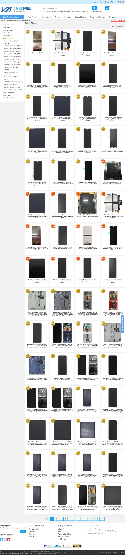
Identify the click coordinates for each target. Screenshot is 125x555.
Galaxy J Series (7, 95)
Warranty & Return (64, 536)
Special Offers (80, 17)
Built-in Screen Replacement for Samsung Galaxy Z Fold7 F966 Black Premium (62, 54)
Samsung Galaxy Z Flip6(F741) (13, 54)
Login (95, 2)
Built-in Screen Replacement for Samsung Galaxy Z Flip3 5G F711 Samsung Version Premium (37, 184)
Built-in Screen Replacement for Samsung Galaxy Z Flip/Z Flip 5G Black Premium (62, 184)
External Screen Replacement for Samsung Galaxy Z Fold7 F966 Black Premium (87, 54)
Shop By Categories (10, 17)
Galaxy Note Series (8, 30)
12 (102, 519)
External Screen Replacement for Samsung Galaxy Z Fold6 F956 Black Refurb (62, 281)
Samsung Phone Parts (12, 20)
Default (119, 26)
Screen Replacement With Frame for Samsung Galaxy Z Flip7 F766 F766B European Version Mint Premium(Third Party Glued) (87, 314)
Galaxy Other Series (8, 98)
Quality (31, 531)
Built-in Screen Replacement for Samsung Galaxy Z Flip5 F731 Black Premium (87, 119)
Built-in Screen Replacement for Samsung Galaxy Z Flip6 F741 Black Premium (112, 86)
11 (97, 519)
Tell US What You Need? (118, 21)
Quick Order (62, 539)
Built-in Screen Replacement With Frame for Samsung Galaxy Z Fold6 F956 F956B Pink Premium (112, 508)
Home (1, 20)
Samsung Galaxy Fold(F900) (12, 87)
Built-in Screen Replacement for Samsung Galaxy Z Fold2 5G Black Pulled (112, 184)
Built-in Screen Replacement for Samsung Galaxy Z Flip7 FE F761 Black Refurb (37, 248)
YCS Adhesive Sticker (96, 11)
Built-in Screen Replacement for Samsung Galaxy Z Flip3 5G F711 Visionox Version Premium (62, 86)
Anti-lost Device (46, 11)
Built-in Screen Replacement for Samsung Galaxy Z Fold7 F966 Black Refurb (113, 216)
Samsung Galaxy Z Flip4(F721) (13, 64)
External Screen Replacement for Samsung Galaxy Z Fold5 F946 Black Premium (113, 119)
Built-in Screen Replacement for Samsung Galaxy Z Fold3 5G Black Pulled (37, 216)
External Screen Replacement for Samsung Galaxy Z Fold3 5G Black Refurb (112, 281)
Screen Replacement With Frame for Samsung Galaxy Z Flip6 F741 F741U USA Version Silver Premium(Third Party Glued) (113, 476)
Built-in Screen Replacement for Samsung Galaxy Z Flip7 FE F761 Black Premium (112, 54)
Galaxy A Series (7, 33)
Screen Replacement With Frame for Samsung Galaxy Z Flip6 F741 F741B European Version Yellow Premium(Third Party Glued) (37, 476)
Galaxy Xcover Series (9, 92)
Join (101, 2)
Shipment (32, 536)
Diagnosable (46, 17)
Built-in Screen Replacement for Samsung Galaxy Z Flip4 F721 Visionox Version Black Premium (37, 86)
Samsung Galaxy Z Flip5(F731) (13, 59)
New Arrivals (32, 17)
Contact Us (113, 17)
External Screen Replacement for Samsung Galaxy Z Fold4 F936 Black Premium (87, 151)
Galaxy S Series (7, 27)
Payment (32, 534)
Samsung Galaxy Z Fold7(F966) (13, 46)
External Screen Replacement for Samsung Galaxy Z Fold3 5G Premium (112, 150)
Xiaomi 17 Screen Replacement (61, 11)
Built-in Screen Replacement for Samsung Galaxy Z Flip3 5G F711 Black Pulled (62, 216)
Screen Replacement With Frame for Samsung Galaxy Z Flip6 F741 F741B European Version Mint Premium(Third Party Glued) (87, 411)
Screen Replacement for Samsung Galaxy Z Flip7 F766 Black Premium (37, 53)
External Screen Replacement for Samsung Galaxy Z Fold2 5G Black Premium (87, 184)
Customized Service (97, 17)
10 (92, 519)
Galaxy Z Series (25, 20)
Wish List (121, 2)
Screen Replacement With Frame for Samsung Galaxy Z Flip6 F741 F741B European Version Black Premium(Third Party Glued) (62, 508)
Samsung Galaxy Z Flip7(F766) (13, 48)
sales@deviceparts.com (98, 529)
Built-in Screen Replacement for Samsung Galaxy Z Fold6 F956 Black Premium (87, 86)
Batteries (67, 17)
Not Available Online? (122, 324)
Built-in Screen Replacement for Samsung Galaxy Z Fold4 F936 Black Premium (37, 151)
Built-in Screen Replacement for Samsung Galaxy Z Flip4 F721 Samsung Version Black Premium (62, 151)
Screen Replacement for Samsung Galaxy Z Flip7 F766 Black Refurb (62, 248)
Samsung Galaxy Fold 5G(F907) (13, 90)
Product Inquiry (34, 529)
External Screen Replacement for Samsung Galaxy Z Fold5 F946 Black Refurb (87, 281)
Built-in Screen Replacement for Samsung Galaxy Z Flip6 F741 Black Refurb (87, 248)
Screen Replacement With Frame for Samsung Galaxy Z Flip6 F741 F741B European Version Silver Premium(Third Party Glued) (113, 411)
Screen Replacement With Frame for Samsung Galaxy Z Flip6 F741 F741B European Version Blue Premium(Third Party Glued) (112, 443)
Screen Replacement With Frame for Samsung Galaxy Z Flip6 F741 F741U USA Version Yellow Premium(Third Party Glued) (87, 476)
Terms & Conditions (64, 534)
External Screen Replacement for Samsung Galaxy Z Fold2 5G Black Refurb (112, 248)
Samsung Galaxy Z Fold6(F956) (13, 51)
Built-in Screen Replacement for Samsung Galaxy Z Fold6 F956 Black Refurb (37, 281)
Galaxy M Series (7, 35)
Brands (57, 17)
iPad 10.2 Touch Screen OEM (79, 11)
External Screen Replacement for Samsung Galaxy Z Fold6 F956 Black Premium (37, 119)
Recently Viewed (110, 2)
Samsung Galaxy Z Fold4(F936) (13, 62)
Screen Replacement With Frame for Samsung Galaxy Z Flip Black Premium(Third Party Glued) (62, 378)
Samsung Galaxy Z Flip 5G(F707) (13, 82)
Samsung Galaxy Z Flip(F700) (12, 84)
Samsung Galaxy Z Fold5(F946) (13, 56)
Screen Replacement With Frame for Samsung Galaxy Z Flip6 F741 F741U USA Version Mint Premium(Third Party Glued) (37, 508)
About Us (61, 529)
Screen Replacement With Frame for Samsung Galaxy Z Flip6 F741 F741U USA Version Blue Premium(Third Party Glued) (62, 476)
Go (23, 531)
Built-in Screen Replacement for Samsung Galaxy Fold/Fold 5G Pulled (87, 215)
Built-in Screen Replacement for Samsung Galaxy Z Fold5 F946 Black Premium (62, 119)
